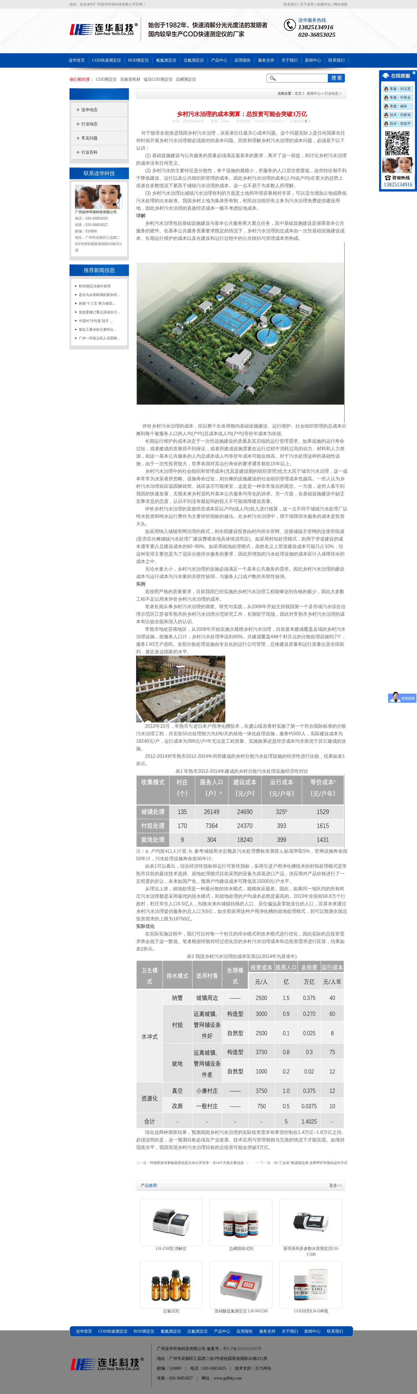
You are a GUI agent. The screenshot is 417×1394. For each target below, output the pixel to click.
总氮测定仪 (194, 60)
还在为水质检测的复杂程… (99, 295)
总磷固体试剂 (241, 1248)
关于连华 (307, 4)
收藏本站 (324, 4)
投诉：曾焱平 (400, 124)
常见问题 (89, 138)
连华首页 (77, 60)
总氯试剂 (171, 1311)
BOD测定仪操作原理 (95, 286)
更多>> (335, 1185)
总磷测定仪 (186, 79)
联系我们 (290, 4)
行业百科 (89, 152)
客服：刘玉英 (400, 89)
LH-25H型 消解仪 (171, 1248)
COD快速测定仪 (106, 60)
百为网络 (263, 1368)
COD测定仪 (106, 79)
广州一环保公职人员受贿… (99, 338)
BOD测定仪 (138, 60)
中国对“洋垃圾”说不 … (96, 321)
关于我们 (289, 60)
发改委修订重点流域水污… (99, 312)
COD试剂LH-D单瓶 (311, 1311)
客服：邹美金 (400, 97)
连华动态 (89, 110)
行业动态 (89, 124)
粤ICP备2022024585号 (242, 1349)
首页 (298, 93)
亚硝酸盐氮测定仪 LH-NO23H (241, 1311)
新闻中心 (313, 60)
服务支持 (266, 60)
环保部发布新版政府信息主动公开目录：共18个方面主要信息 (197, 1163)
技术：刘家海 (400, 115)
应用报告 (243, 60)
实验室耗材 (130, 79)
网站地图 (341, 4)
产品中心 (219, 60)
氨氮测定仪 (166, 60)
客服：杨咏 (398, 106)
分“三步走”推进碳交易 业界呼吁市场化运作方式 (311, 1163)
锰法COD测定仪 (158, 79)
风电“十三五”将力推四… (97, 303)
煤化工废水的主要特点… (98, 330)
